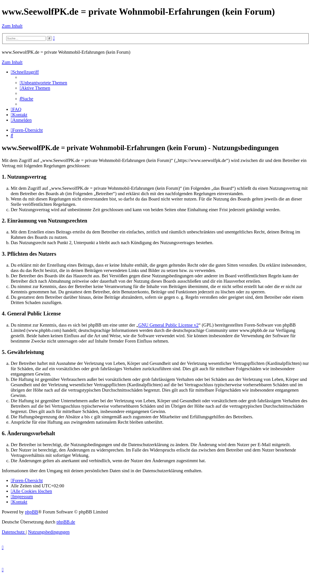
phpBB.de (65, 521)
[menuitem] (43, 82)
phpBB (31, 511)
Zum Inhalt (12, 25)
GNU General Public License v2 (168, 324)
